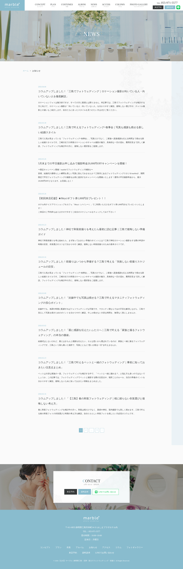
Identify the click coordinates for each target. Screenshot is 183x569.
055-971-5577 (169, 2)
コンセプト (40, 5)
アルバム (82, 5)
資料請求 (169, 7)
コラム (120, 5)
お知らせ (94, 5)
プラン (53, 5)
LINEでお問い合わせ (106, 492)
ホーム (26, 71)
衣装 (67, 5)
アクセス (106, 5)
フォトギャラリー (139, 5)
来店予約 (158, 7)
